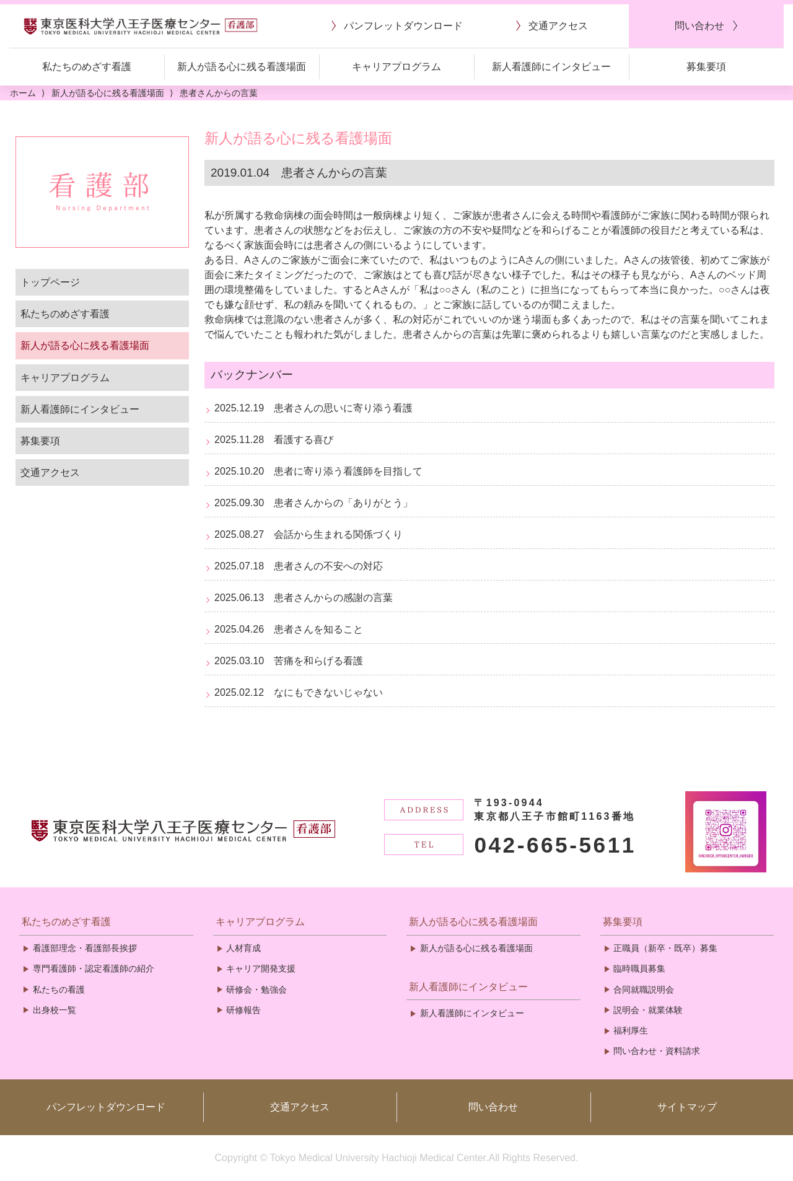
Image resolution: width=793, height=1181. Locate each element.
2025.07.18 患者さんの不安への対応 (298, 566)
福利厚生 (630, 1030)
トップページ (50, 282)
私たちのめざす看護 (65, 314)
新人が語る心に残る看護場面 (84, 345)
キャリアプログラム (65, 377)
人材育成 (243, 948)
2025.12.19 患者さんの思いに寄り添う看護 (313, 408)
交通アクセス (50, 472)
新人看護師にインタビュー (79, 409)
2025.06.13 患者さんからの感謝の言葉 (303, 597)
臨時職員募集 (639, 968)
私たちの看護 (59, 989)
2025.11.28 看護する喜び (273, 439)
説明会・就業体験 (648, 1010)
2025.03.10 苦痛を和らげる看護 (288, 661)
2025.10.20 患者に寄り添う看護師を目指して (318, 471)
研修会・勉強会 (256, 989)
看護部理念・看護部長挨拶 (85, 948)
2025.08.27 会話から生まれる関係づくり (308, 534)
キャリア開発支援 (261, 968)
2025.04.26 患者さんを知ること (288, 629)
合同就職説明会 (643, 989)
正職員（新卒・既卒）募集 (665, 948)
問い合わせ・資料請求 (656, 1051)
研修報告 (243, 1010)
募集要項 (40, 441)
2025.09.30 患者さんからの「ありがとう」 (313, 503)
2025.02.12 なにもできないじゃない (298, 692)
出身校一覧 (54, 1010)
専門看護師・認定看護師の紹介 (93, 968)
